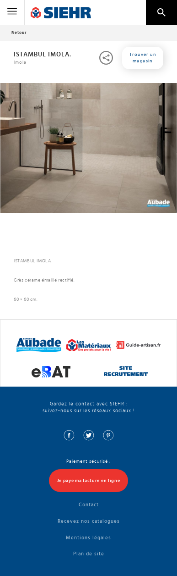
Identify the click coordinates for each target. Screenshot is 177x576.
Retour (19, 33)
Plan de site (88, 553)
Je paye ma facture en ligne (88, 480)
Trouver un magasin (142, 57)
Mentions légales (88, 537)
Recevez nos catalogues (89, 521)
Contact (89, 504)
